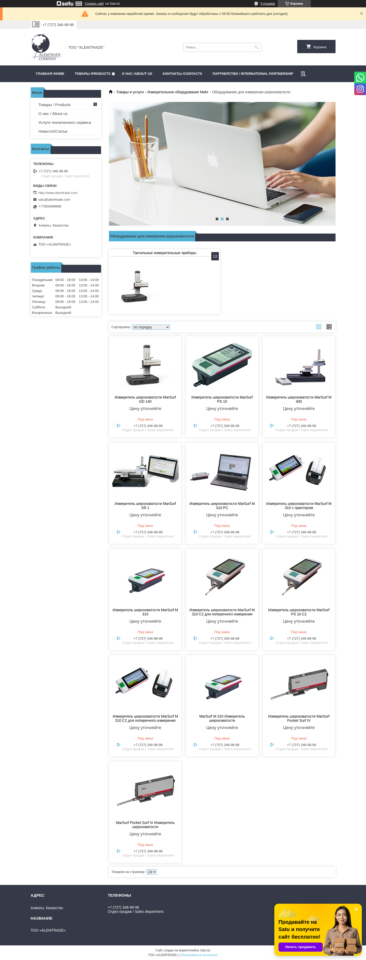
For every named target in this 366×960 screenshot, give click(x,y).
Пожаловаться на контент (199, 955)
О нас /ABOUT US (137, 74)
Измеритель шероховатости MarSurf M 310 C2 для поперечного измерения (222, 612)
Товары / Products (55, 104)
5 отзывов (267, 3)
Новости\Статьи (53, 131)
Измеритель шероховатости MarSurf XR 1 (145, 506)
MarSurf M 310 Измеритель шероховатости (222, 718)
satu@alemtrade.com (54, 199)
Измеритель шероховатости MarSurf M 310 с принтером (299, 506)
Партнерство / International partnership (253, 74)
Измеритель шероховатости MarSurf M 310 (145, 612)
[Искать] (256, 47)
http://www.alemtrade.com (58, 193)
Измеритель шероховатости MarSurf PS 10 (222, 399)
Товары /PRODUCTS (92, 74)
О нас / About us (53, 113)
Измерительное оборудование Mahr (177, 92)
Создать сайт (94, 3)
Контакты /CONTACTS (182, 74)
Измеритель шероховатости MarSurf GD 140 (145, 399)
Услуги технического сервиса (65, 122)
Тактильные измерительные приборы (164, 253)
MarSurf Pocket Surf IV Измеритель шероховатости (145, 825)
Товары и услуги (130, 92)
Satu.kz (205, 950)
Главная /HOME (50, 74)
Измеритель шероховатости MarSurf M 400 (299, 399)
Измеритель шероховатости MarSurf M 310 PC (222, 506)
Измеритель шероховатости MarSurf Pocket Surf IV (299, 718)
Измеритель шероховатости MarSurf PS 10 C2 (299, 612)
